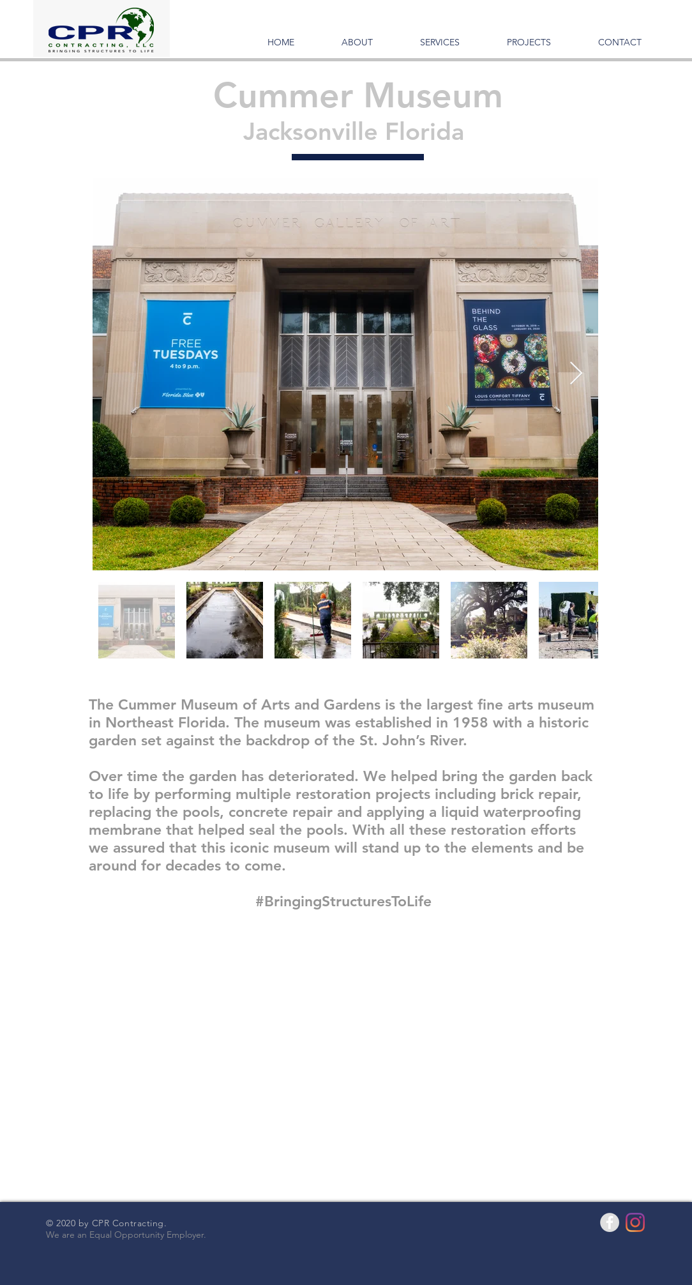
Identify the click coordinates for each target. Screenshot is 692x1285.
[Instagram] (635, 1222)
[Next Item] (576, 373)
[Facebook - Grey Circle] (609, 1222)
